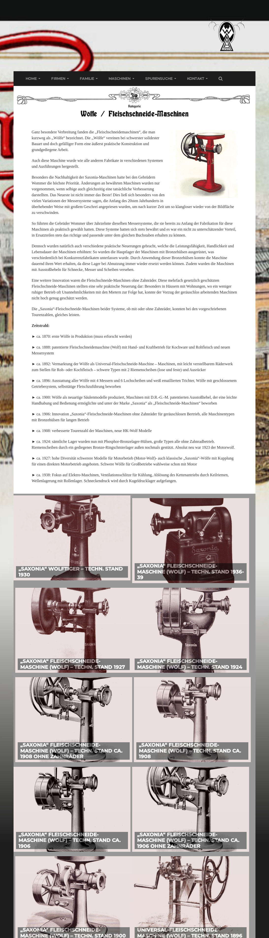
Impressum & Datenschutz (58, 904)
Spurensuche (159, 78)
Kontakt (195, 78)
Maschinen (119, 78)
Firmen (58, 78)
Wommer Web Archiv (140, 934)
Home (31, 78)
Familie (87, 78)
